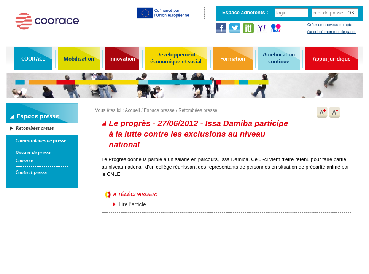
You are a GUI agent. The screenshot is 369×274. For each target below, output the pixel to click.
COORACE (33, 58)
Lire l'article (132, 204)
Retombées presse (35, 128)
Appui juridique (332, 58)
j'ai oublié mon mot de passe (331, 32)
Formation (232, 58)
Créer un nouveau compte (329, 25)
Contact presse (31, 172)
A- (334, 112)
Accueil (132, 110)
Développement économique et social (176, 58)
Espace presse (159, 110)
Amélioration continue (279, 58)
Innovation (122, 58)
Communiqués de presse (41, 141)
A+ (322, 112)
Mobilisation (79, 58)
